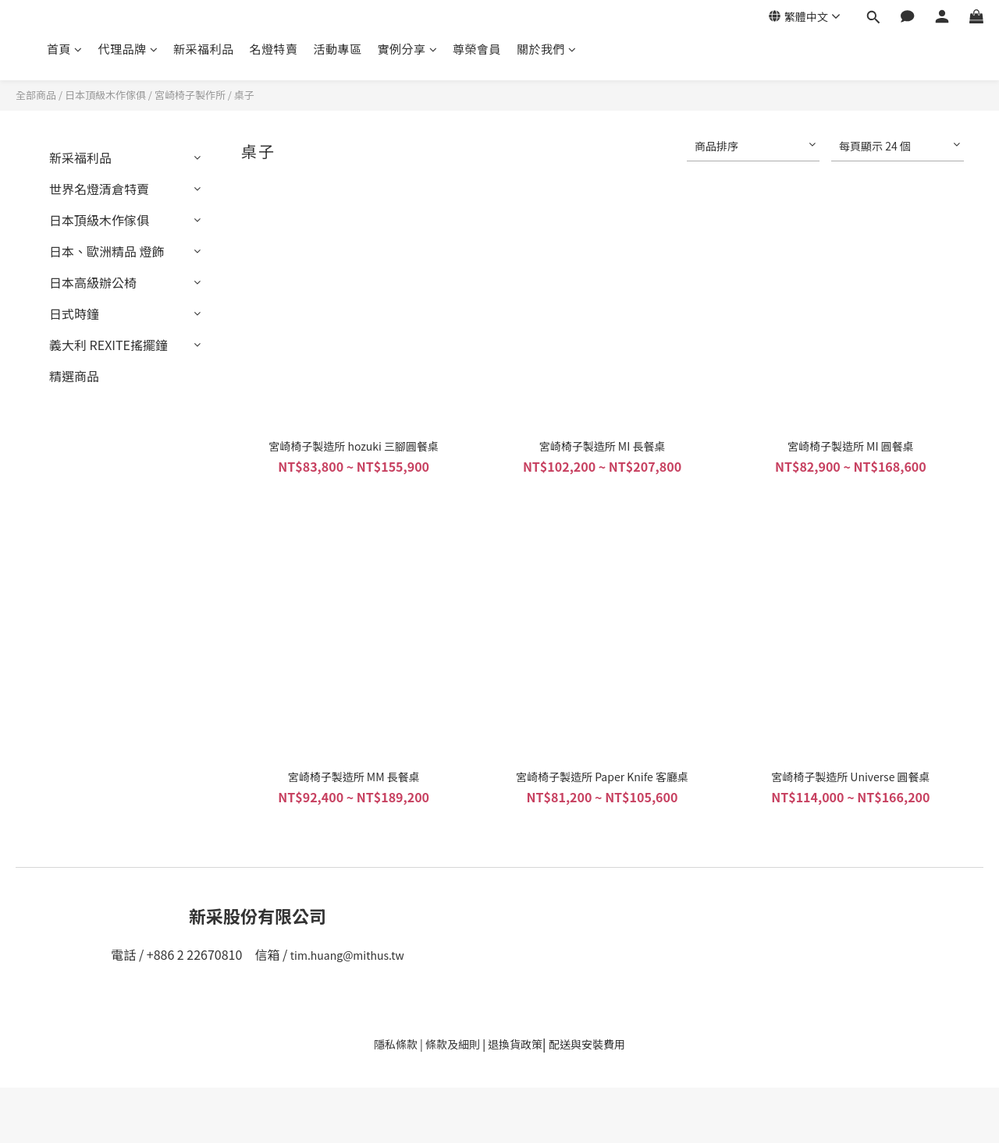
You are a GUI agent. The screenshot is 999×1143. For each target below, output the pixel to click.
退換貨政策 (515, 1044)
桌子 (244, 94)
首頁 (65, 49)
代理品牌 (128, 49)
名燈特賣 (274, 49)
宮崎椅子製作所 (190, 94)
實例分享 (408, 49)
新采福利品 (203, 49)
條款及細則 (452, 1044)
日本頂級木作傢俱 (105, 94)
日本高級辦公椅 (93, 282)
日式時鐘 (74, 313)
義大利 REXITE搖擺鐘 (108, 344)
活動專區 (338, 49)
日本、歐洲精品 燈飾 (107, 251)
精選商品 (74, 375)
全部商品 (36, 94)
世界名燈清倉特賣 (99, 188)
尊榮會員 (477, 49)
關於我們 (547, 49)
